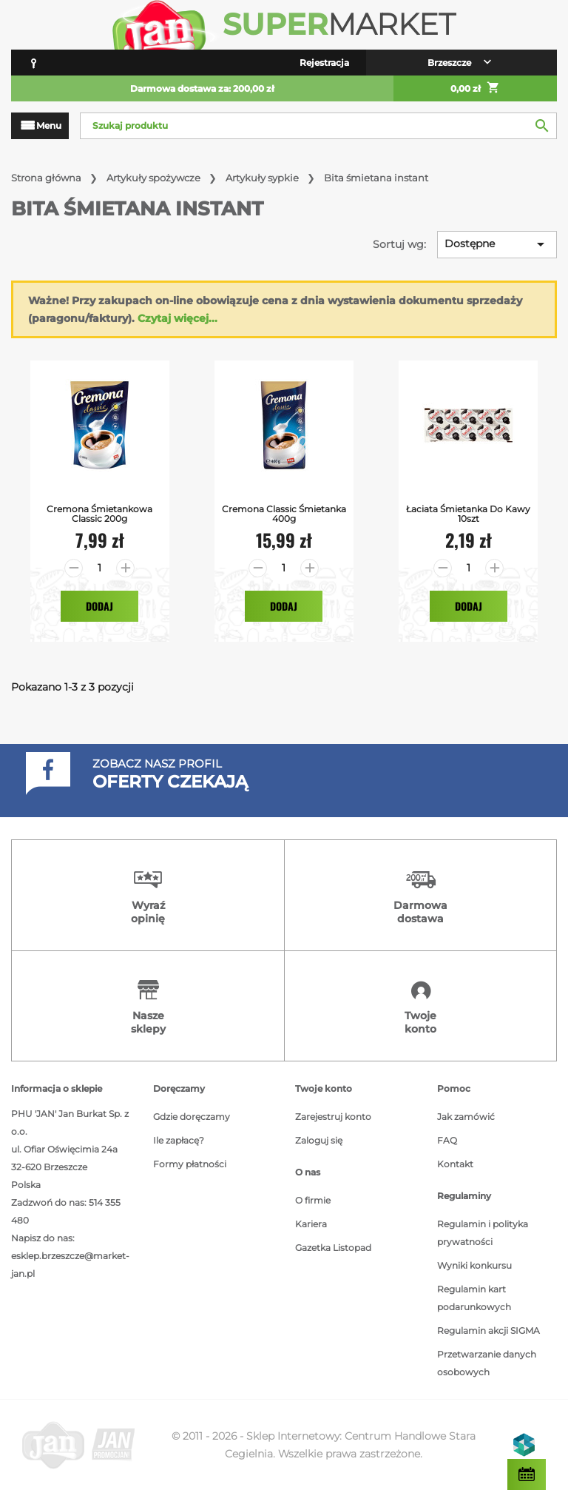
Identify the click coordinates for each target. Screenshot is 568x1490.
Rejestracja (324, 62)
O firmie (313, 1200)
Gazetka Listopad (333, 1247)
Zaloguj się (318, 1140)
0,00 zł (475, 88)
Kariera (311, 1223)
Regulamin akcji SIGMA (488, 1330)
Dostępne (497, 244)
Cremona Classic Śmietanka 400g (284, 513)
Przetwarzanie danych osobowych (486, 1363)
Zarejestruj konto (333, 1116)
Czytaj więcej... (177, 318)
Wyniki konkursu (474, 1265)
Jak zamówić (466, 1116)
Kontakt (455, 1163)
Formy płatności (189, 1163)
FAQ (447, 1140)
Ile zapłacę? (178, 1140)
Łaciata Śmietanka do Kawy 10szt (468, 513)
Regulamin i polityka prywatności (482, 1232)
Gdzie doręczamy (191, 1116)
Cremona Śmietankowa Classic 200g (99, 513)
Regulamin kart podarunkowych (474, 1297)
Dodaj (99, 606)
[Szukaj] (318, 126)
